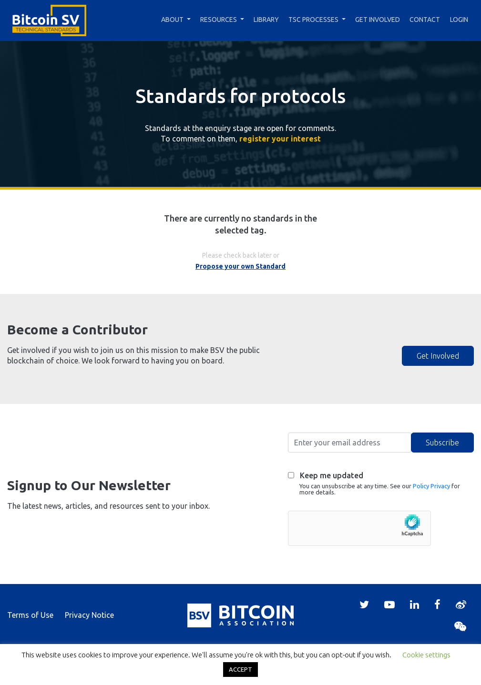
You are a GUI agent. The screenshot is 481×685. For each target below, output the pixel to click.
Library (266, 19)
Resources (218, 19)
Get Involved (377, 19)
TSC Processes (313, 19)
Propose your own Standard (240, 266)
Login (459, 19)
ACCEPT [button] (240, 669)
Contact (424, 19)
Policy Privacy (431, 486)
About (172, 19)
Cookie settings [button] (426, 655)
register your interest (280, 138)
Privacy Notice (89, 615)
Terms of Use (30, 615)
